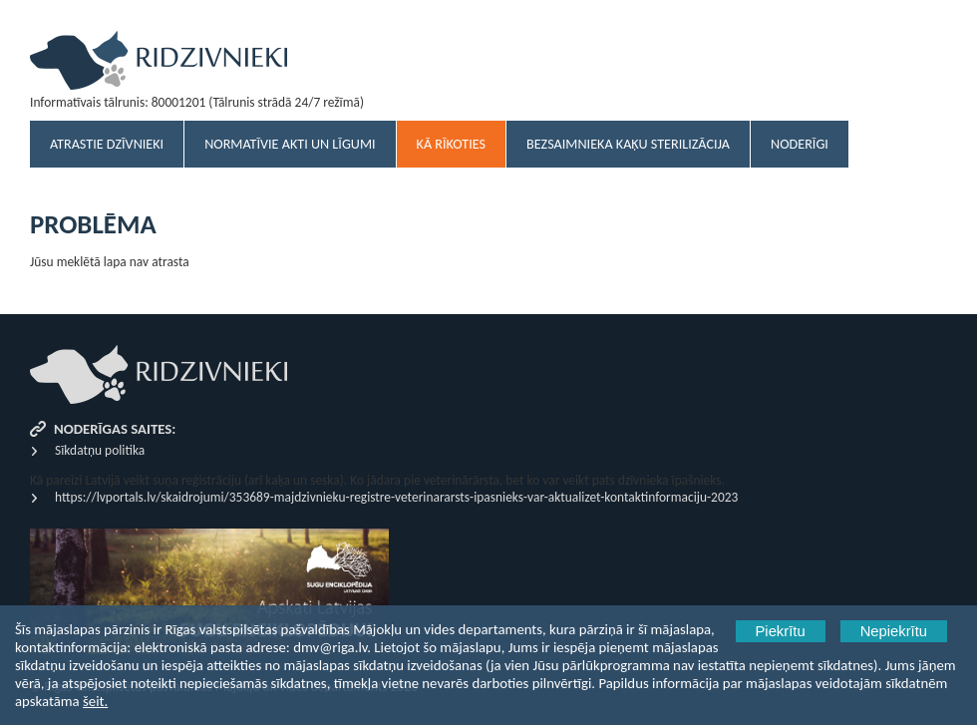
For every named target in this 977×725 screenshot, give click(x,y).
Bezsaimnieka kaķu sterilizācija (628, 144)
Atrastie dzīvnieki (106, 144)
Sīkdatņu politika (100, 450)
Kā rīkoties (451, 144)
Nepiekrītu (893, 631)
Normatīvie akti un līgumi (289, 144)
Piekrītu (781, 631)
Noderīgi (799, 144)
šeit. (95, 701)
